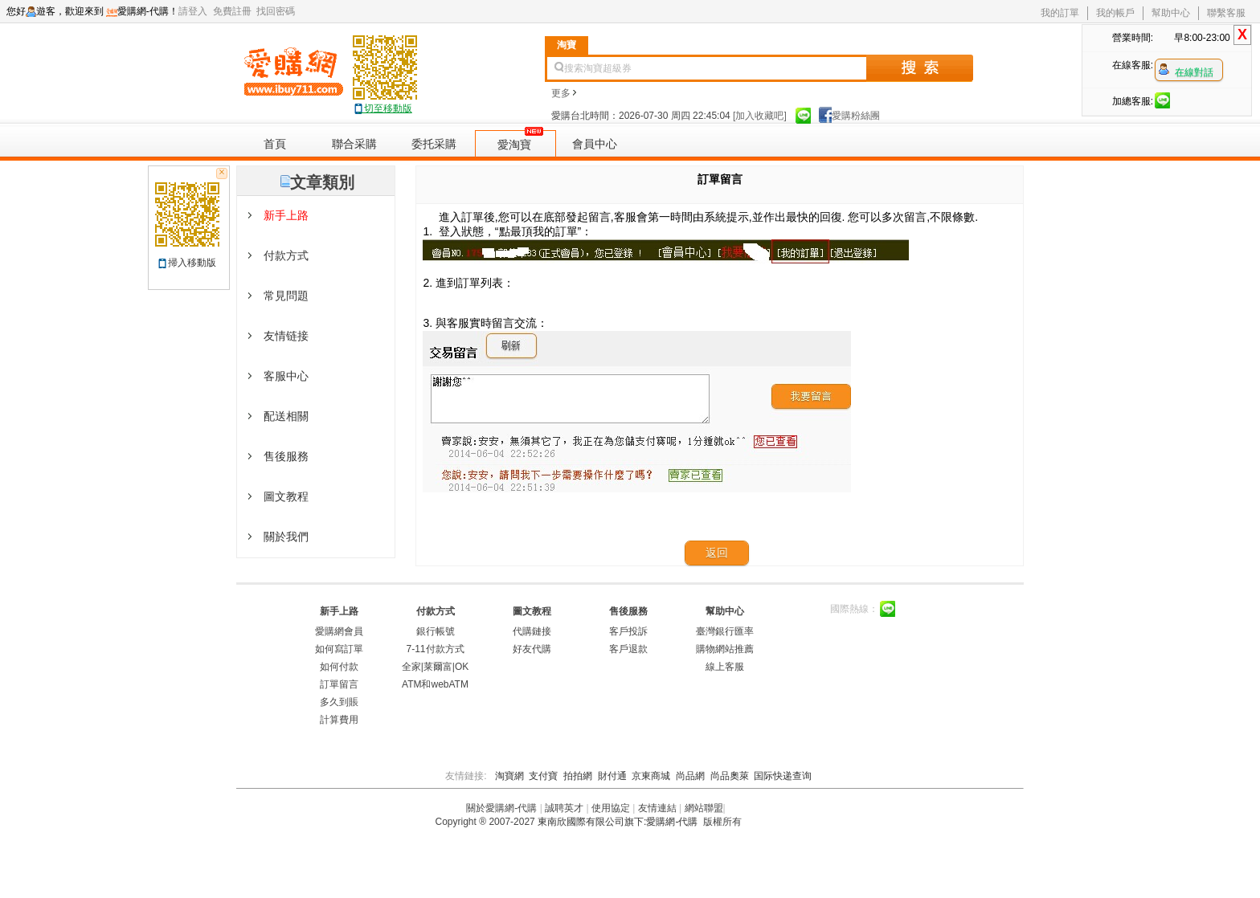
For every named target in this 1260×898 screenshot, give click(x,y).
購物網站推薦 (725, 649)
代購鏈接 (532, 631)
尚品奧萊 (729, 776)
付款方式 (435, 611)
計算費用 (339, 719)
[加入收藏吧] (760, 115)
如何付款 (339, 666)
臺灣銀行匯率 (725, 631)
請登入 (195, 11)
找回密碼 (278, 11)
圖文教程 (532, 611)
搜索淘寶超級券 (598, 68)
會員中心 (594, 143)
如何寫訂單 (339, 649)
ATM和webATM (435, 684)
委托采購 (433, 143)
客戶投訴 (628, 631)
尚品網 (690, 776)
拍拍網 (577, 776)
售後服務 (628, 611)
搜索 (919, 68)
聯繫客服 (1226, 12)
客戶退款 (628, 649)
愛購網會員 (339, 631)
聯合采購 (354, 143)
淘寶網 (509, 776)
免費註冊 (235, 11)
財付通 (612, 776)
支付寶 (543, 776)
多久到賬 (339, 702)
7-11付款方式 (435, 649)
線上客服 (725, 666)
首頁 (275, 143)
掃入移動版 (192, 262)
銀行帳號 (435, 631)
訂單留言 (339, 684)
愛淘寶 (514, 144)
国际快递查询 (783, 776)
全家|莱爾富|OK (435, 666)
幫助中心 (1171, 12)
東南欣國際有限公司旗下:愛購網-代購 (618, 821)
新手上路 (339, 611)
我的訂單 (1060, 12)
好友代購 (532, 649)
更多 (563, 93)
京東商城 (651, 776)
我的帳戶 (1115, 12)
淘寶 (566, 45)
